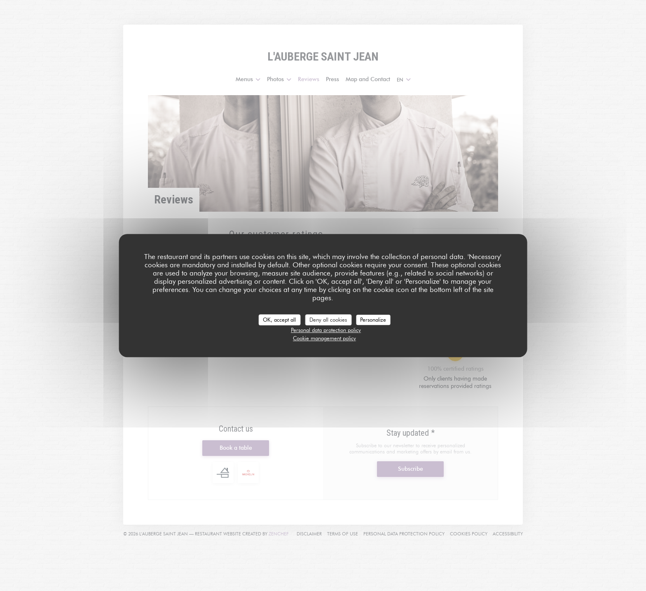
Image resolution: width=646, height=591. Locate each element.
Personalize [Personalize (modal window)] (373, 319)
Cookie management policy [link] (324, 338)
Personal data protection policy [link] (326, 330)
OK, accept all (279, 319)
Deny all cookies (328, 319)
